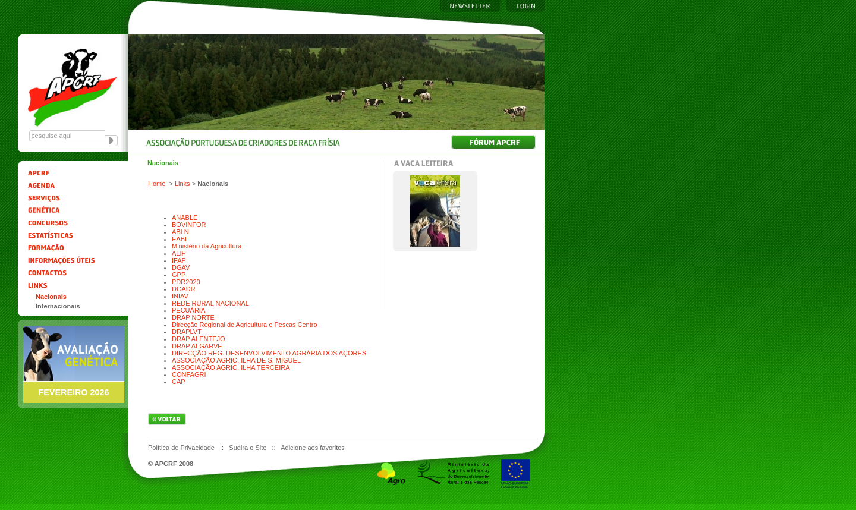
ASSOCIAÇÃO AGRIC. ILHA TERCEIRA (230, 367)
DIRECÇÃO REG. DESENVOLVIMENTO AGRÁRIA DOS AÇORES (269, 353)
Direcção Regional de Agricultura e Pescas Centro (244, 324)
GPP (178, 274)
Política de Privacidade (182, 447)
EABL (180, 239)
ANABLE (184, 217)
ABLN (180, 231)
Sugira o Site (248, 447)
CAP (178, 381)
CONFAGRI (189, 374)
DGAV (181, 267)
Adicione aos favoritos (313, 447)
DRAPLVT (187, 331)
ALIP (179, 253)
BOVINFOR (189, 224)
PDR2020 (186, 281)
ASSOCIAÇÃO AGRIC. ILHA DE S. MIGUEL (236, 360)
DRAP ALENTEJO (198, 338)
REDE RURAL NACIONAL (210, 303)
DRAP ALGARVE (197, 346)
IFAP (179, 260)
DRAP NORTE (193, 317)
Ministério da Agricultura (206, 246)
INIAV (180, 296)
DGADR (184, 288)
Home (156, 183)
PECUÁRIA (188, 310)
